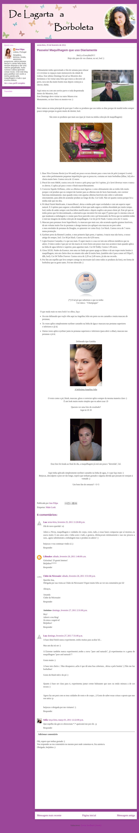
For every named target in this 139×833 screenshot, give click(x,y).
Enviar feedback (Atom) (91, 825)
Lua (45, 522)
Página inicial (89, 815)
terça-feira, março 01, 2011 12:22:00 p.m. (66, 720)
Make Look (51, 507)
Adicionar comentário (48, 734)
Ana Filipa (20, 49)
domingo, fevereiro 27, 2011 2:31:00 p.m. (69, 610)
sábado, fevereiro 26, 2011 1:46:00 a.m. (69, 556)
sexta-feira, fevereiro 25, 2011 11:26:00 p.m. (66, 522)
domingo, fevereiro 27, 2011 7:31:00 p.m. (65, 636)
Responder (47, 548)
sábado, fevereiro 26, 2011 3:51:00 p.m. (78, 576)
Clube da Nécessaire (52, 576)
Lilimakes (47, 556)
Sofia (45, 720)
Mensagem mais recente (49, 815)
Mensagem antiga (126, 815)
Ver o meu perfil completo (14, 83)
